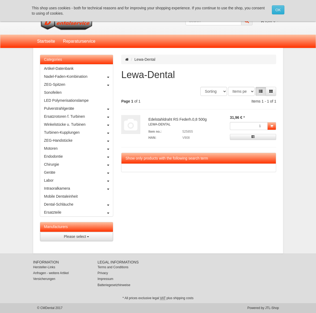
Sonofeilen (53, 92)
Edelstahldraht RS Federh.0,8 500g (177, 119)
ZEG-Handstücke (78, 140)
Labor (78, 180)
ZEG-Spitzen (78, 84)
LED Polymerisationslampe (66, 100)
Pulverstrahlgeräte (78, 108)
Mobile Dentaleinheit (61, 196)
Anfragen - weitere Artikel (51, 273)
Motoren (78, 148)
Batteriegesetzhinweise (114, 285)
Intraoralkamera (78, 188)
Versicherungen (44, 279)
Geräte (78, 172)
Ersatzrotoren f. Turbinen (78, 116)
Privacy (103, 273)
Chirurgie (78, 164)
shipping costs (183, 298)
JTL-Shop (272, 308)
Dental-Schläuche (78, 204)
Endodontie (78, 156)
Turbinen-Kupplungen (78, 132)
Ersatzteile (78, 212)
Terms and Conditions (113, 267)
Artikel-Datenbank (59, 68)
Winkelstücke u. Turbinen (78, 124)
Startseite (46, 41)
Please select (76, 236)
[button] (260, 91)
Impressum (105, 279)
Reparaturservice (79, 41)
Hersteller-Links (44, 267)
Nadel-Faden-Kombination (78, 76)
